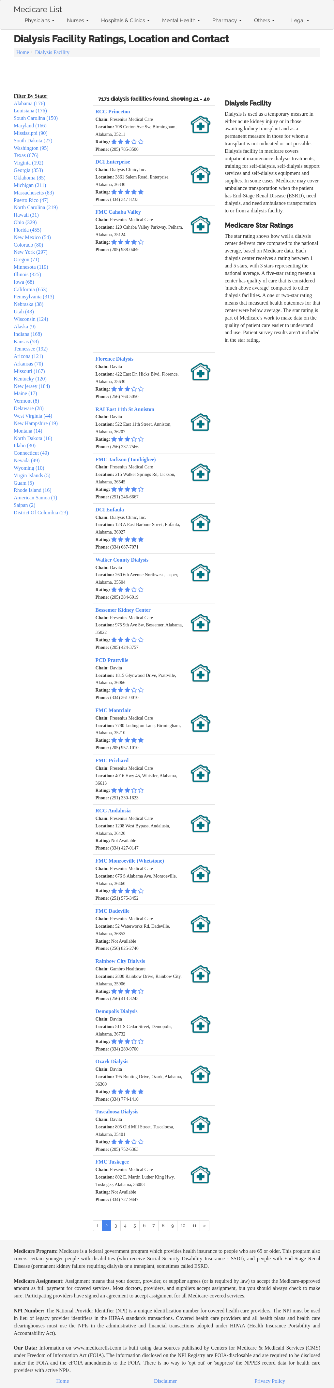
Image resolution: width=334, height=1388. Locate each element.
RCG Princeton (113, 111)
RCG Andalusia (113, 810)
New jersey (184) (32, 386)
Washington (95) (31, 148)
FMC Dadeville (112, 911)
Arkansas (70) (28, 363)
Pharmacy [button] (227, 20)
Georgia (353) (28, 170)
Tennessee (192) (31, 348)
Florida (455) (27, 230)
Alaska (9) (25, 326)
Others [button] (264, 20)
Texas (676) (26, 155)
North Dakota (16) (33, 438)
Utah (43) (24, 311)
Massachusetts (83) (34, 192)
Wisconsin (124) (31, 319)
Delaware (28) (29, 408)
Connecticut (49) (31, 453)
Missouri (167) (29, 371)
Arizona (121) (28, 356)
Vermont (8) (26, 401)
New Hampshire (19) (36, 423)
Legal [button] (300, 20)
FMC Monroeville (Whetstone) (130, 861)
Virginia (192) (28, 162)
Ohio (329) (25, 222)
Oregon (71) (26, 259)
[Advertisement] (167, 75)
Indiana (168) (28, 334)
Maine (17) (25, 393)
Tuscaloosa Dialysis (117, 1111)
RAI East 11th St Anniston (125, 409)
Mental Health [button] (181, 20)
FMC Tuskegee (112, 1162)
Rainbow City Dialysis (120, 961)
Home (22, 52)
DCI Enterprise (113, 162)
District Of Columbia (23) (41, 512)
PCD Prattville (112, 660)
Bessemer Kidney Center (123, 610)
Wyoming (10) (29, 468)
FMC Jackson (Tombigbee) (126, 459)
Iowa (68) (24, 282)
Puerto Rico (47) (31, 200)
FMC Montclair (113, 710)
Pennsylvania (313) (34, 296)
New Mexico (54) (32, 237)
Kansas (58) (26, 341)
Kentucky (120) (30, 378)
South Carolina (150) (36, 118)
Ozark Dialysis (112, 1061)
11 (194, 1225)
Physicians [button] (39, 20)
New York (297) (31, 252)
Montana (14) (28, 431)
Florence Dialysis (115, 359)
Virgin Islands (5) (32, 475)
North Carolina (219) (36, 207)
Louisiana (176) (30, 110)
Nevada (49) (27, 460)
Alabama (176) (29, 103)
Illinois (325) (27, 274)
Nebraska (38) (28, 304)
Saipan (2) (24, 505)
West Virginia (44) (33, 416)
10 (183, 1225)
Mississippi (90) (31, 133)
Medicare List (38, 8)
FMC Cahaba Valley (118, 212)
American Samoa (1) (35, 497)
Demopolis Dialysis (117, 1011)
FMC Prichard (112, 760)
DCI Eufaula (110, 509)
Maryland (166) (30, 125)
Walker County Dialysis (122, 560)
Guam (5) (24, 483)
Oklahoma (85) (29, 177)
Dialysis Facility (52, 52)
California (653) (31, 289)
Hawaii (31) (26, 215)
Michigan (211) (30, 185)
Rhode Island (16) (33, 490)
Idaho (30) (25, 445)
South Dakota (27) (33, 140)
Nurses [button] (78, 20)
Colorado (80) (28, 245)
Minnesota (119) (31, 267)
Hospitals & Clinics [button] (125, 20)
